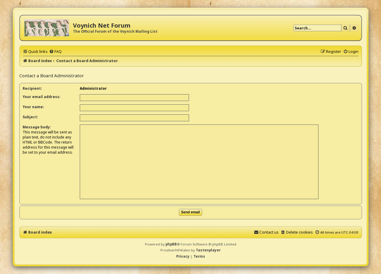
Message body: (37, 127)
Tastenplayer (208, 250)
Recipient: (32, 88)
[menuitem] (55, 51)
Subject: (30, 116)
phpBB (171, 244)
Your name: (33, 106)
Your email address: (41, 96)
